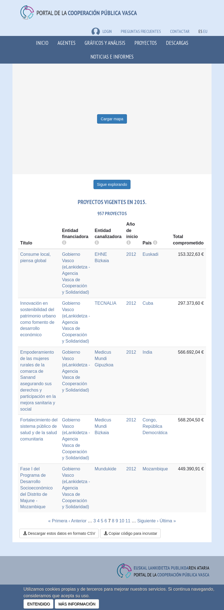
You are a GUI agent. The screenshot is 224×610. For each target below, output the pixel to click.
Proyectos (145, 42)
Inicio (42, 42)
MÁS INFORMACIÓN (76, 604)
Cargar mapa (112, 119)
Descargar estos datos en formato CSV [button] (59, 533)
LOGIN (102, 31)
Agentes (66, 42)
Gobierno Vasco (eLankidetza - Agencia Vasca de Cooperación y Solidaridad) (76, 273)
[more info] (128, 243)
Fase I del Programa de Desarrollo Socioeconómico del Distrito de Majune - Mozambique (36, 487)
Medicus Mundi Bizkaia (103, 426)
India (147, 352)
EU (205, 31)
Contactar (179, 31)
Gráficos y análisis (105, 42)
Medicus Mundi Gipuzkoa (104, 358)
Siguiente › (147, 520)
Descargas (177, 42)
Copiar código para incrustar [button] (130, 533)
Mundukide (105, 468)
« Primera (57, 520)
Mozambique (155, 468)
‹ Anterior (78, 520)
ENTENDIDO (38, 604)
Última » (168, 520)
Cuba (148, 303)
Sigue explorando (112, 184)
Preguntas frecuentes (141, 31)
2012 (131, 254)
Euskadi (150, 254)
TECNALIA (105, 303)
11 (128, 520)
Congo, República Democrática (155, 426)
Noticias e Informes (112, 56)
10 (121, 520)
